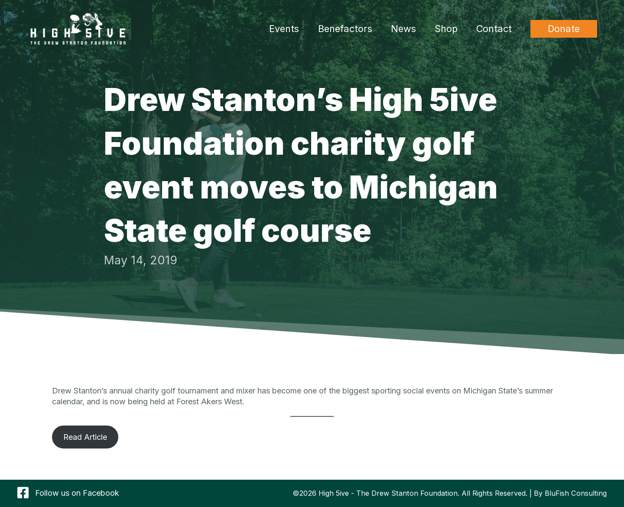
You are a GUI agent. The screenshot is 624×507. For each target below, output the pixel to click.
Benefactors (345, 28)
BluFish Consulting (576, 493)
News (403, 28)
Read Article (85, 437)
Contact (494, 28)
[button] (563, 29)
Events (284, 28)
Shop (446, 28)
